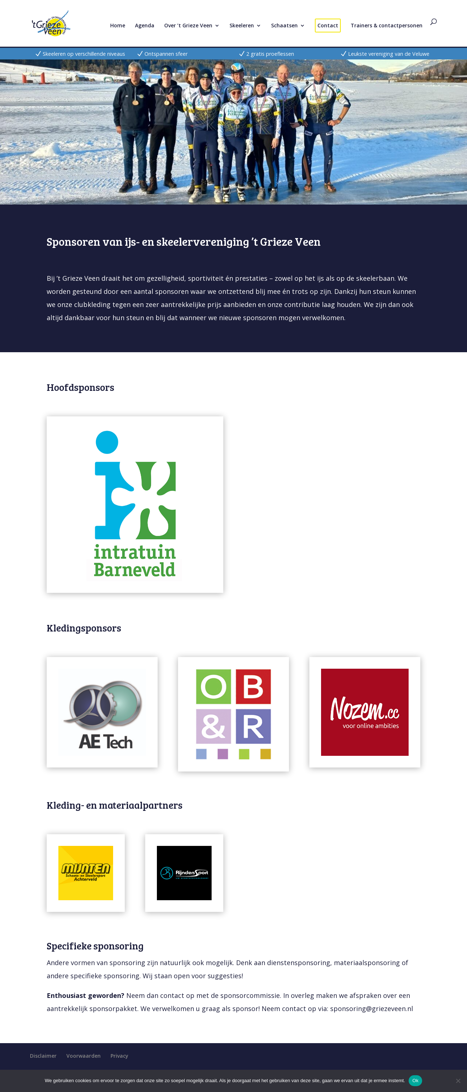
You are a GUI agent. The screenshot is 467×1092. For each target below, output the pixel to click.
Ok (415, 1080)
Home (117, 26)
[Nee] (458, 1080)
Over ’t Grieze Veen (188, 26)
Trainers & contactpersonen (386, 26)
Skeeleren (241, 26)
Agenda (144, 26)
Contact (327, 25)
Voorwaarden (83, 1055)
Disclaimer (43, 1055)
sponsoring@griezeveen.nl (371, 1008)
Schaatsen (284, 26)
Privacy (119, 1055)
